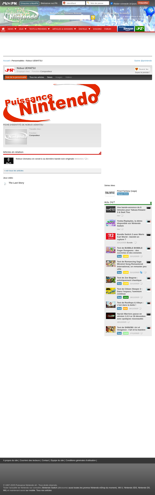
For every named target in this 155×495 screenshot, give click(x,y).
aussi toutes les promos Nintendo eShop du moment (92, 487)
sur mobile (30, 490)
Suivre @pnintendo (143, 60)
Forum (107, 29)
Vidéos (68, 77)
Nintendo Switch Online (112, 21)
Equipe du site (57, 460)
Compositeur (46, 71)
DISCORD (97, 29)
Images (59, 77)
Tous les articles (36, 77)
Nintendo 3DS (130, 487)
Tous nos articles (44, 490)
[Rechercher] (70, 17)
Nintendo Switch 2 (137, 19)
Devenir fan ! (144, 69)
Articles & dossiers (63, 29)
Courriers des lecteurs (30, 460)
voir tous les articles (14, 170)
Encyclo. (83, 29)
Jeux (21, 29)
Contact (45, 460)
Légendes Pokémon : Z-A (113, 16)
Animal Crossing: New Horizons (116, 19)
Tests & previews (38, 29)
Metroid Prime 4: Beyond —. (136, 16)
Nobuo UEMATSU (26, 68)
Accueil (6, 60)
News (10, 29)
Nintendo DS (144, 487)
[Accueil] (3, 29)
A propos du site (10, 460)
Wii (4, 490)
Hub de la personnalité (16, 77)
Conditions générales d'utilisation (81, 460)
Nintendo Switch (49, 487)
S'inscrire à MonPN (29, 3)
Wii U (120, 487)
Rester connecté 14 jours (123, 4)
